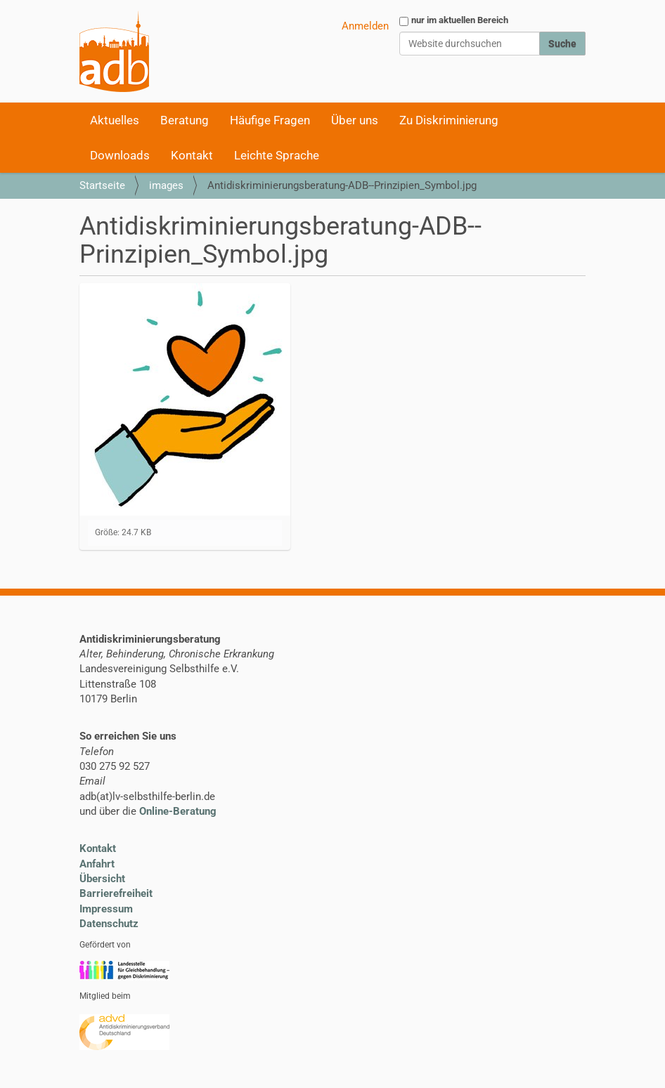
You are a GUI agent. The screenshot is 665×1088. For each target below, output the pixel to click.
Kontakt (192, 155)
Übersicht (102, 878)
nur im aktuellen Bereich (459, 20)
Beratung (184, 120)
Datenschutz (108, 923)
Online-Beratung (178, 811)
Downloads (120, 155)
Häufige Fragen (270, 120)
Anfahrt (97, 864)
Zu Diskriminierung (448, 120)
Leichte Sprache (276, 155)
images (166, 185)
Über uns (354, 120)
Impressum (106, 909)
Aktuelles (114, 120)
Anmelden (365, 26)
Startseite (102, 185)
